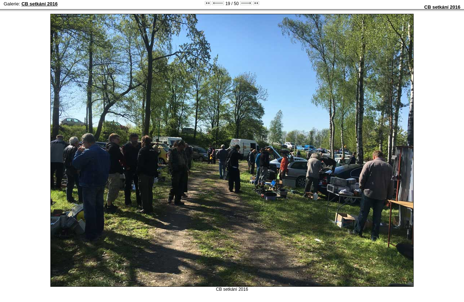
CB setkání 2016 (39, 4)
